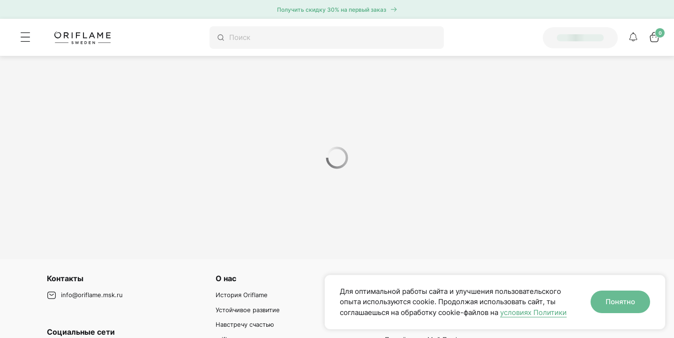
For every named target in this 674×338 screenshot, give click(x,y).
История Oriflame (242, 295)
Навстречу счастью (245, 324)
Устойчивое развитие (248, 310)
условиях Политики (533, 312)
